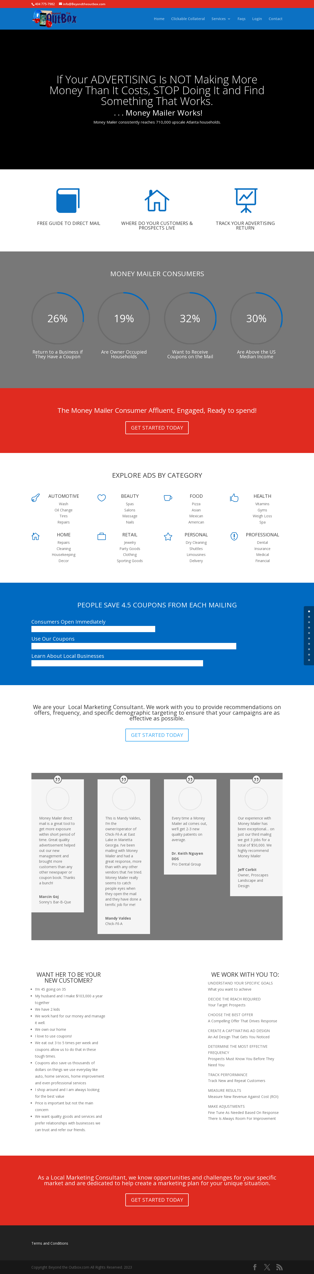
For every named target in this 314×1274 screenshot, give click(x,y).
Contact (276, 19)
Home (159, 19)
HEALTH (262, 496)
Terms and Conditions (49, 1243)
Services (219, 19)
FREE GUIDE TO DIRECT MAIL (68, 223)
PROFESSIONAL (262, 534)
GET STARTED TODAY (157, 427)
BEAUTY (130, 496)
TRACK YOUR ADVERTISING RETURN (245, 225)
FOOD (196, 496)
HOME (64, 534)
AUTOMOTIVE (63, 496)
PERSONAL (196, 534)
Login (257, 19)
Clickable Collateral (188, 19)
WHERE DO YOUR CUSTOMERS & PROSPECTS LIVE (157, 225)
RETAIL (129, 534)
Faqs (242, 19)
